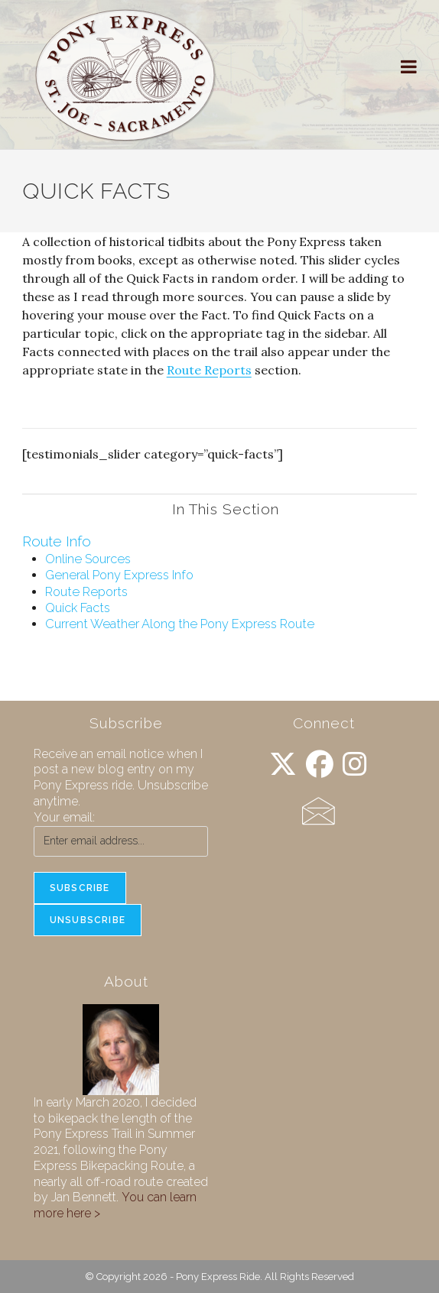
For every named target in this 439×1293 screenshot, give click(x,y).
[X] (283, 765)
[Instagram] (355, 765)
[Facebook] (319, 765)
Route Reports (209, 370)
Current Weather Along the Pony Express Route (179, 624)
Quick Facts (77, 608)
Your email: (64, 817)
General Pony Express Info (119, 575)
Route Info (56, 541)
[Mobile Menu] (409, 67)
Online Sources (88, 559)
